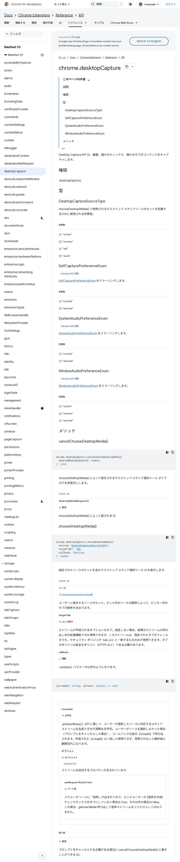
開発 (34, 22)
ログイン (171, 4)
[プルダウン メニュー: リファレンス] (87, 23)
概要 (6, 22)
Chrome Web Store (121, 22)
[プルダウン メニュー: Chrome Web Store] (137, 23)
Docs (8, 15)
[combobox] (106, 4)
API (81, 15)
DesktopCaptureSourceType (76, 594)
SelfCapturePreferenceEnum (77, 281)
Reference (64, 15)
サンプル (99, 22)
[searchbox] (23, 34)
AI (60, 22)
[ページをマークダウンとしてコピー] (127, 67)
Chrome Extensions (34, 15)
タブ (64, 621)
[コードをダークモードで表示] (167, 452)
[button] (23, 563)
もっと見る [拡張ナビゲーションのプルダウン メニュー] (60, 4)
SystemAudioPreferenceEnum (78, 333)
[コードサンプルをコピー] (173, 452)
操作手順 (48, 22)
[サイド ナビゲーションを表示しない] (42, 855)
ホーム (62, 57)
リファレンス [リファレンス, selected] (75, 22)
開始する (20, 22)
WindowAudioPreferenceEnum (78, 386)
